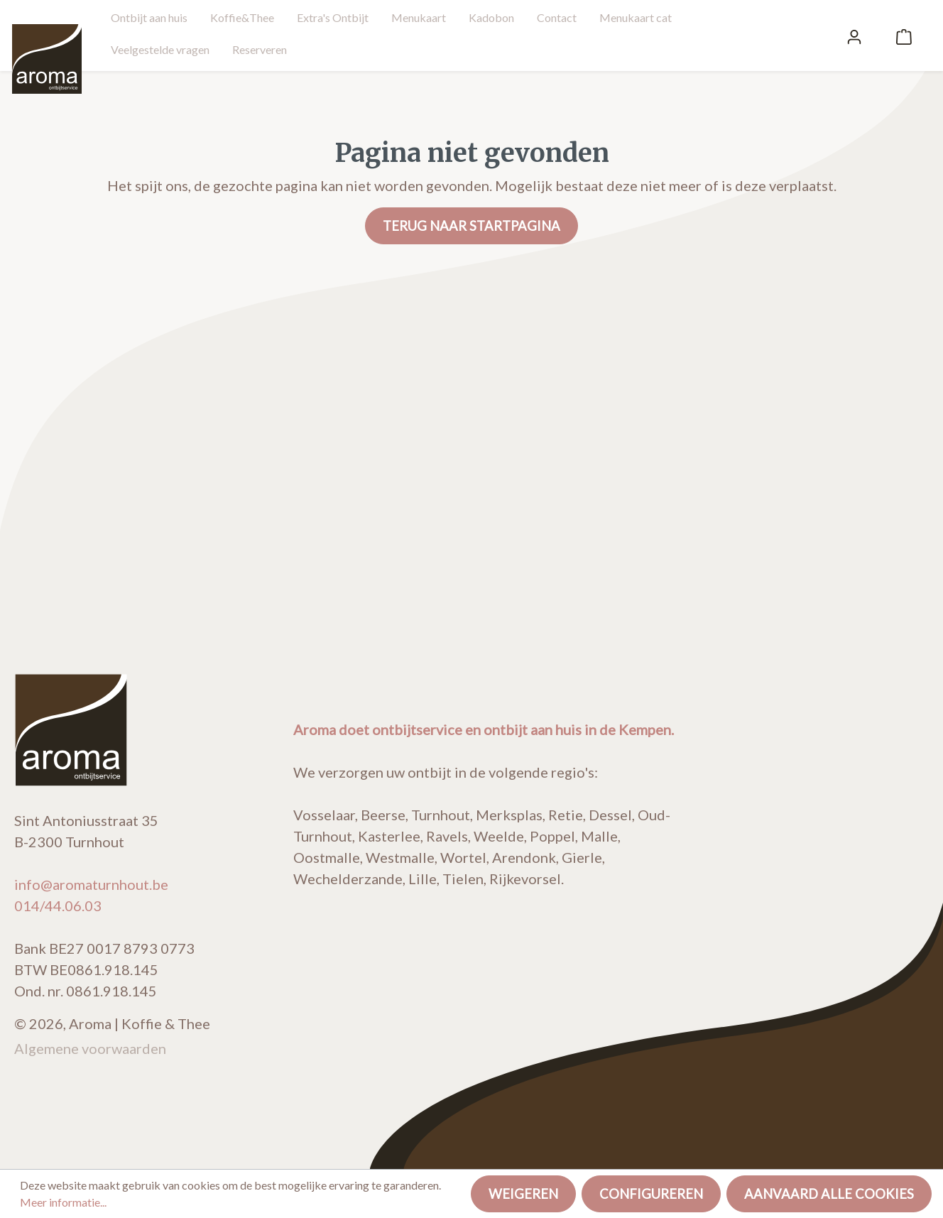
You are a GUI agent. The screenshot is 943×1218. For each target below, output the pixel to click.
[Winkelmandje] (904, 35)
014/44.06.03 (58, 905)
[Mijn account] (854, 35)
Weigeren (523, 1194)
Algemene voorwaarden (90, 1048)
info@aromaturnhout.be (91, 884)
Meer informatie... (63, 1202)
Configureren (651, 1194)
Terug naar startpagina (471, 226)
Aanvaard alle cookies (829, 1194)
